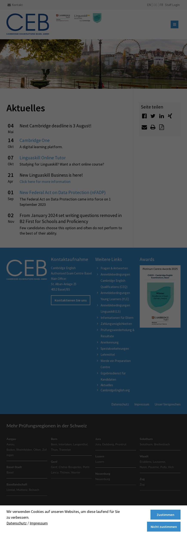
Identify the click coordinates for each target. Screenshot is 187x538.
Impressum (39, 523)
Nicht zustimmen (164, 526)
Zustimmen (165, 514)
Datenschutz (16, 523)
